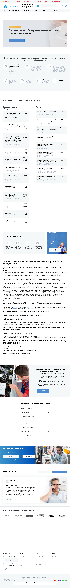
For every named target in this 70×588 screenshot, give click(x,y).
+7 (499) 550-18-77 (28, 5)
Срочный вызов (55, 250)
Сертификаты (22, 563)
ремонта (14, 308)
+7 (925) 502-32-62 (27, 7)
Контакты (55, 10)
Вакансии (45, 10)
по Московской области (32, 308)
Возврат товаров (39, 556)
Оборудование (14, 10)
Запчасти (26, 10)
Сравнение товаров (56, 558)
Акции (21, 565)
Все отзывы (43, 472)
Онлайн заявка (48, 5)
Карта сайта (38, 560)
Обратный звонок (11, 560)
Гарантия (38, 558)
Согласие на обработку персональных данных (41, 564)
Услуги (35, 10)
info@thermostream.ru (58, 1)
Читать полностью (28, 481)
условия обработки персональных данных (45, 583)
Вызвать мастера (16, 40)
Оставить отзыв (59, 472)
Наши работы (22, 560)
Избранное (54, 556)
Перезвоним (29, 456)
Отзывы (21, 567)
